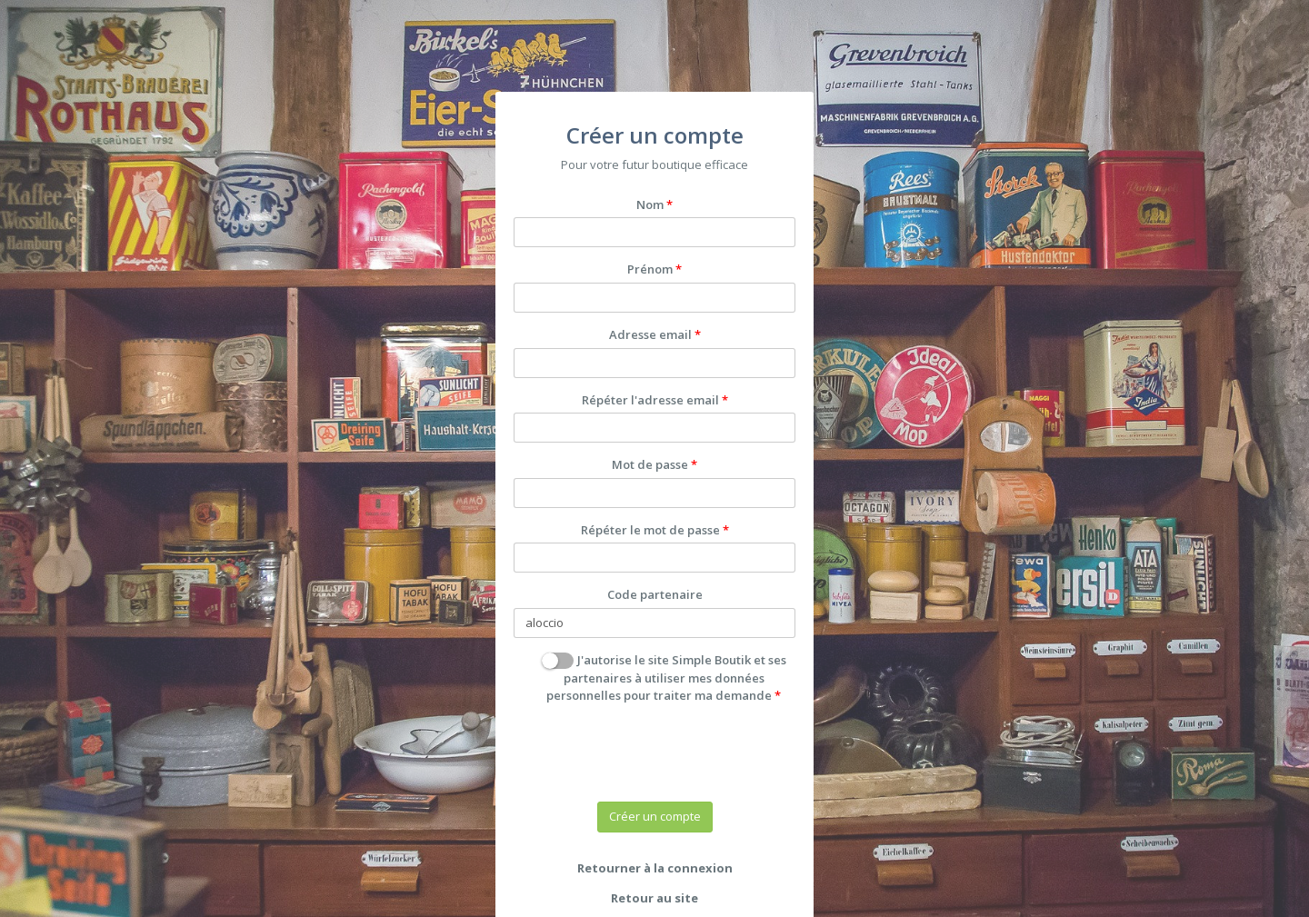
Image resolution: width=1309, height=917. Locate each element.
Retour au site (654, 898)
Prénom (650, 269)
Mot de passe (650, 464)
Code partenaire (655, 594)
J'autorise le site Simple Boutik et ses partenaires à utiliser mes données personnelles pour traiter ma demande (663, 677)
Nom (650, 204)
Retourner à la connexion (655, 868)
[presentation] (652, 752)
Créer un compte (655, 816)
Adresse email (650, 334)
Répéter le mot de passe (650, 530)
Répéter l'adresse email (650, 400)
